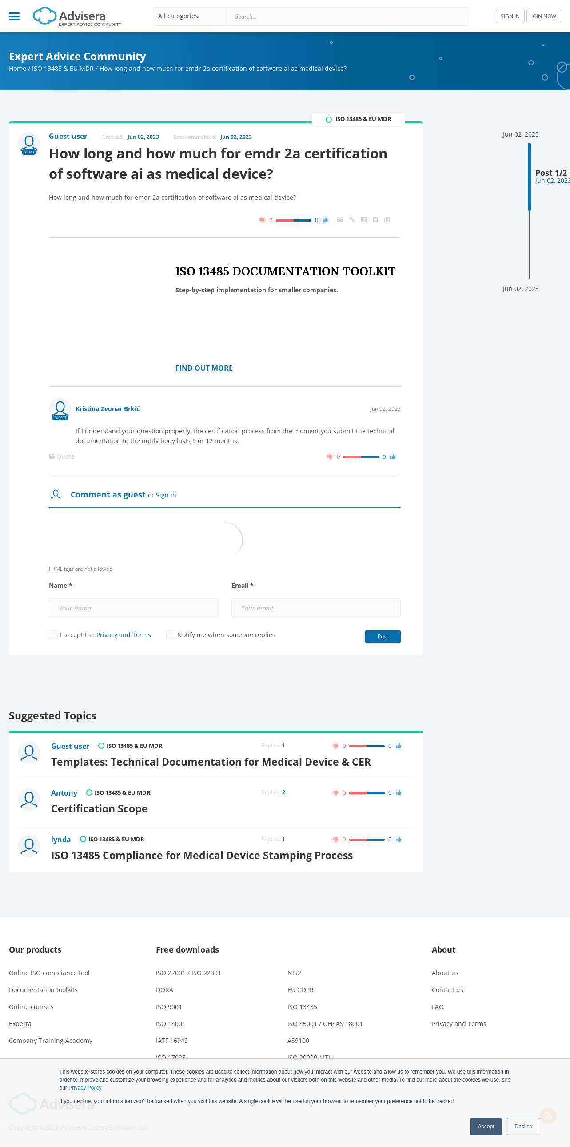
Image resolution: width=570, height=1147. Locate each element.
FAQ (438, 1006)
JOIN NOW (543, 16)
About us (445, 973)
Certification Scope (99, 808)
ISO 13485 (302, 1006)
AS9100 (298, 1040)
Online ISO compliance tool (49, 973)
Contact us (447, 989)
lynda (61, 839)
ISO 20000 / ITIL (310, 1057)
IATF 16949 (172, 1040)
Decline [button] (523, 1126)
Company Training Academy (50, 1040)
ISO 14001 (171, 1023)
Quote (62, 456)
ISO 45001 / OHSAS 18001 (325, 1023)
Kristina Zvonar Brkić (108, 408)
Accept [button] (486, 1126)
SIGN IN (510, 16)
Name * (60, 586)
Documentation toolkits (43, 989)
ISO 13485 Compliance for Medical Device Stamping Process (202, 855)
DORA (164, 989)
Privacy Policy (84, 1088)
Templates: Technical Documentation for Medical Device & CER (211, 762)
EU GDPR (300, 989)
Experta (20, 1023)
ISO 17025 (171, 1057)
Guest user (70, 746)
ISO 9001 (169, 1006)
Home (17, 68)
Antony (64, 793)
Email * (242, 586)
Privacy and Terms (123, 634)
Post (383, 636)
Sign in (166, 495)
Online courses (31, 1006)
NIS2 (294, 973)
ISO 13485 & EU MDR (63, 68)
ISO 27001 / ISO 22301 (188, 973)
